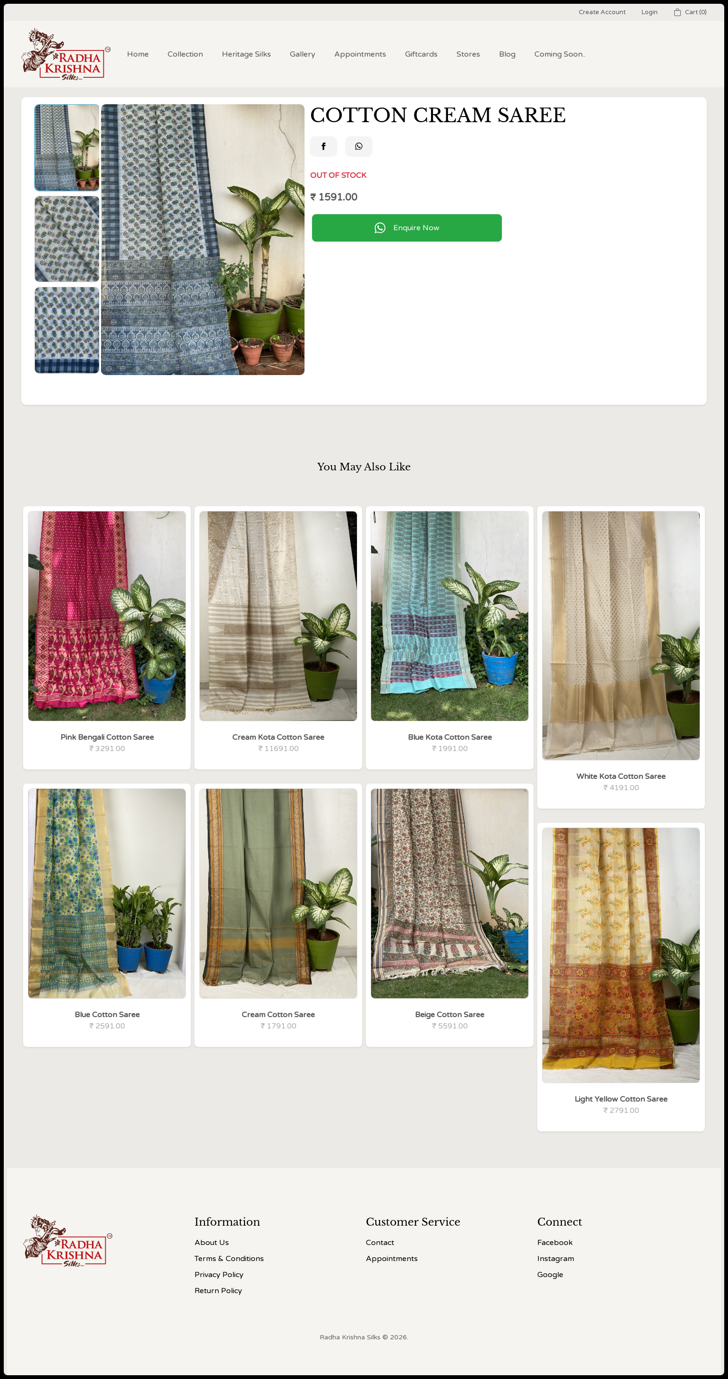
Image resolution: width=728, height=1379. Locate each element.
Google (550, 1274)
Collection (185, 54)
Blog (507, 54)
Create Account (602, 12)
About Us (212, 1242)
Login (650, 12)
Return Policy (218, 1290)
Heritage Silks (246, 54)
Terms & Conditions (229, 1258)
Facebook (555, 1242)
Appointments (360, 54)
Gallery (302, 54)
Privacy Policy (219, 1274)
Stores (468, 54)
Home (138, 54)
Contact (380, 1242)
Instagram (555, 1258)
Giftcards (421, 54)
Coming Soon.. (559, 54)
